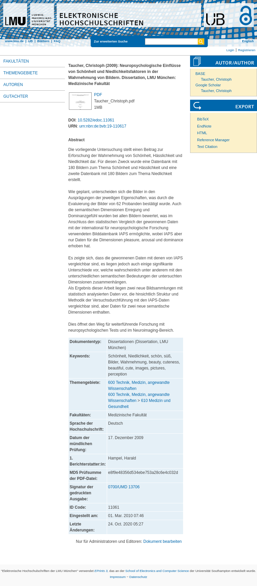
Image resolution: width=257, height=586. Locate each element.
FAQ (57, 41)
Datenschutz (138, 577)
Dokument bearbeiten (162, 541)
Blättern (43, 41)
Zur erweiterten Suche (111, 41)
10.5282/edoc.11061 (96, 120)
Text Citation (207, 147)
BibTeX (203, 119)
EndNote (204, 126)
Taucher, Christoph (216, 79)
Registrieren (246, 50)
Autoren (13, 84)
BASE (200, 74)
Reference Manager (213, 140)
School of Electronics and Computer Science (157, 571)
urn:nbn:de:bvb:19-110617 (102, 126)
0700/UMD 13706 (124, 487)
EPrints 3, (101, 571)
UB (30, 41)
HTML (202, 133)
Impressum (117, 577)
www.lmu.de (14, 41)
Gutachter (15, 96)
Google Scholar (208, 85)
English (248, 41)
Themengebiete (20, 73)
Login (230, 50)
